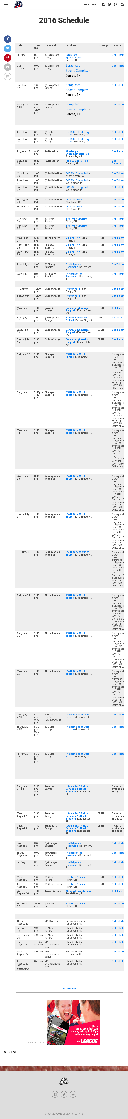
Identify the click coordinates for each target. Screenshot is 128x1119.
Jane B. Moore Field (77, 161)
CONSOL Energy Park (77, 173)
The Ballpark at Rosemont (74, 265)
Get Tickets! (118, 55)
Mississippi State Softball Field (77, 152)
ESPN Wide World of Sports (77, 355)
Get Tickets (119, 252)
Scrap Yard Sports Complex (75, 56)
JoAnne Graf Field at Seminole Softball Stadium (77, 789)
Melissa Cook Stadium (78, 891)
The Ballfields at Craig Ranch (77, 133)
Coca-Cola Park (74, 199)
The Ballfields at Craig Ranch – (77, 716)
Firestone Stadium (76, 219)
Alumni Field (73, 238)
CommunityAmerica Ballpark (77, 319)
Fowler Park (73, 289)
